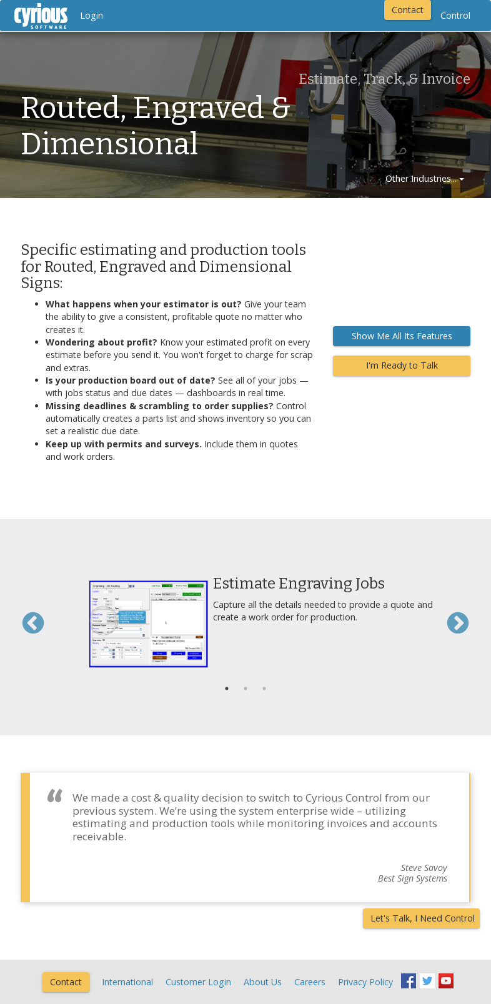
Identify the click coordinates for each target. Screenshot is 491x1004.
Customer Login (198, 982)
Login (91, 15)
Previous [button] (33, 624)
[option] (245, 618)
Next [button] (457, 624)
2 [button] (245, 688)
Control (455, 15)
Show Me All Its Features (402, 336)
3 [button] (264, 688)
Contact (408, 10)
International (127, 982)
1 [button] (227, 688)
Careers (309, 982)
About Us (263, 982)
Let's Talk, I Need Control (422, 918)
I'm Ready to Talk (402, 365)
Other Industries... (424, 178)
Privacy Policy (365, 982)
